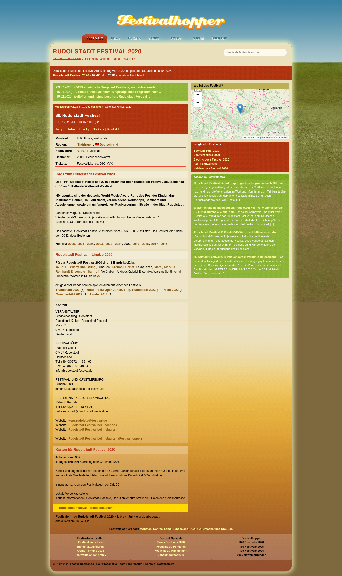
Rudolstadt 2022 (67, 289)
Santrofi (93, 271)
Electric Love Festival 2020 (211, 159)
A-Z (198, 529)
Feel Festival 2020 (206, 164)
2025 (80, 243)
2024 (90, 243)
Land (167, 529)
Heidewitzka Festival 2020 (211, 168)
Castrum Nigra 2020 (207, 155)
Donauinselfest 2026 (170, 555)
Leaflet (249, 137)
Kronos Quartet (123, 267)
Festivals (94, 38)
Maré (158, 267)
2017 (154, 243)
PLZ (192, 529)
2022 (109, 243)
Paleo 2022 (171, 289)
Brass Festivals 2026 (171, 542)
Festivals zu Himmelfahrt (170, 550)
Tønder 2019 (99, 294)
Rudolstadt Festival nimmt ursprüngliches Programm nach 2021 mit (239, 183)
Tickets (134, 38)
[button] (240, 109)
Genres (158, 529)
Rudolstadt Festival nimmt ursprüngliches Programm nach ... (117, 91)
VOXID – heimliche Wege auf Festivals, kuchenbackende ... (116, 87)
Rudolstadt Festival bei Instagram (92, 429)
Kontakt (113, 129)
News (115, 38)
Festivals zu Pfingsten (171, 546)
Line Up (84, 129)
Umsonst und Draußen (218, 529)
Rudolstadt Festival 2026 (71, 75)
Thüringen (84, 144)
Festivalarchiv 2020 (66, 107)
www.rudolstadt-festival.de (87, 420)
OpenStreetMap (266, 137)
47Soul (61, 267)
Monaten (146, 529)
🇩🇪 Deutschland (91, 107)
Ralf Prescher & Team (110, 564)
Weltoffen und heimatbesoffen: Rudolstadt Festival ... (111, 96)
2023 (99, 243)
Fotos (176, 38)
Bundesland (180, 529)
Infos (71, 129)
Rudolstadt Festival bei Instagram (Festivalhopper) (105, 438)
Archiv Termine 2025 (90, 550)
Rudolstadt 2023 (144, 289)
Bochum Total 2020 (206, 150)
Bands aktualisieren (90, 546)
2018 (145, 243)
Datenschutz (165, 564)
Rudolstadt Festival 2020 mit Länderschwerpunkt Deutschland (235, 256)
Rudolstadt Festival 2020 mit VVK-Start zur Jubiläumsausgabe (235, 232)
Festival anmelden (90, 542)
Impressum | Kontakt (141, 564)
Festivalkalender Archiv (90, 555)
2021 (118, 243)
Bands (154, 38)
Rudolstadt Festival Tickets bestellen (86, 507)
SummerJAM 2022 (69, 294)
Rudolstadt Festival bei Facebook (92, 425)
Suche (198, 38)
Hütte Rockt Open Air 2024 (106, 289)
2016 (164, 243)
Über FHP (219, 38)
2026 (71, 243)
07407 (81, 150)
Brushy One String (82, 267)
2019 (136, 243)
